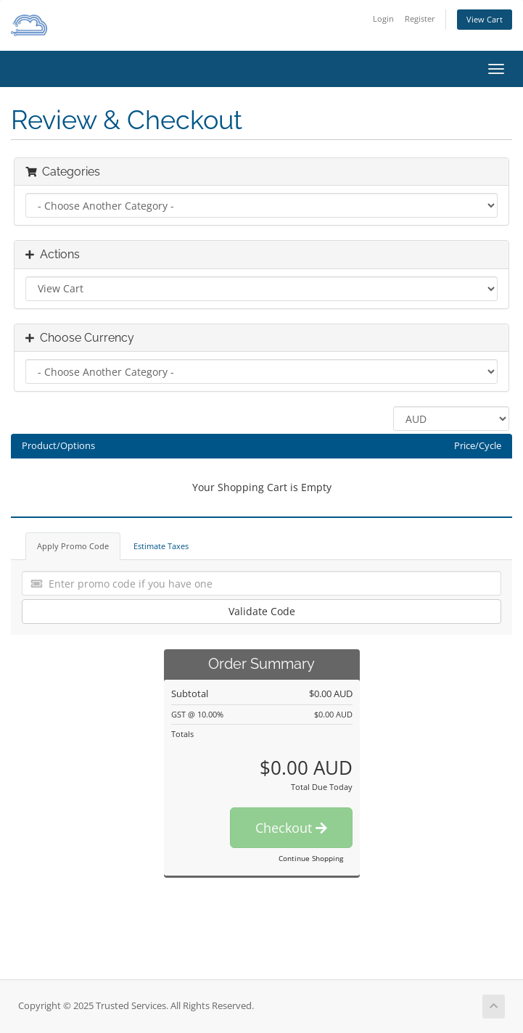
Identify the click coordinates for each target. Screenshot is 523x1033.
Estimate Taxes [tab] (161, 545)
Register (420, 18)
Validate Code (261, 611)
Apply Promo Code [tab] (73, 545)
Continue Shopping (311, 858)
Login (383, 18)
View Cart (484, 19)
